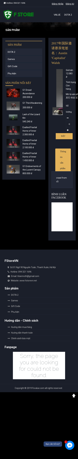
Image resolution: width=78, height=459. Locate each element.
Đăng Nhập (57, 3)
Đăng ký (70, 3)
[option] (58, 111)
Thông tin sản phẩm (63, 160)
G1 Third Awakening (32, 103)
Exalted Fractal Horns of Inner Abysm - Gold (30, 144)
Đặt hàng (64, 137)
